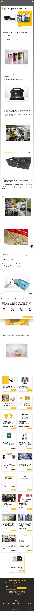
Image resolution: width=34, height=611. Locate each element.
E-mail (7, 586)
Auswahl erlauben (17, 316)
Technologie (13, 603)
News (21, 603)
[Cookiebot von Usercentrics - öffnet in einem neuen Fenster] (28, 293)
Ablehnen (6, 316)
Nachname (18, 582)
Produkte (17, 603)
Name (6, 582)
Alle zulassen (27, 316)
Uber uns (8, 603)
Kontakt (24, 603)
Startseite (4, 603)
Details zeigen (28, 313)
